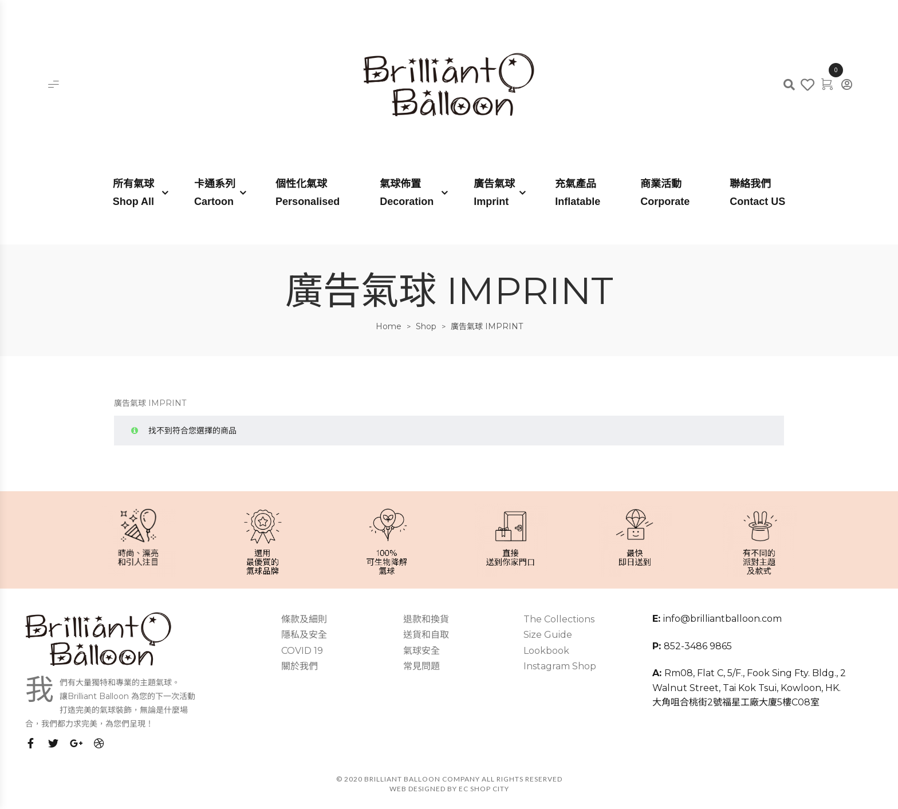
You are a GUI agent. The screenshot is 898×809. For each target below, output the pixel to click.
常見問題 (421, 666)
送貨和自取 (426, 634)
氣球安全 (421, 650)
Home (388, 326)
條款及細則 (304, 619)
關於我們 (299, 666)
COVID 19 (302, 650)
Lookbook (546, 650)
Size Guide (547, 634)
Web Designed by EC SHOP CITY (449, 788)
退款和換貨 (426, 619)
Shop (426, 326)
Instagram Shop (559, 666)
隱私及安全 (304, 634)
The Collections (558, 619)
